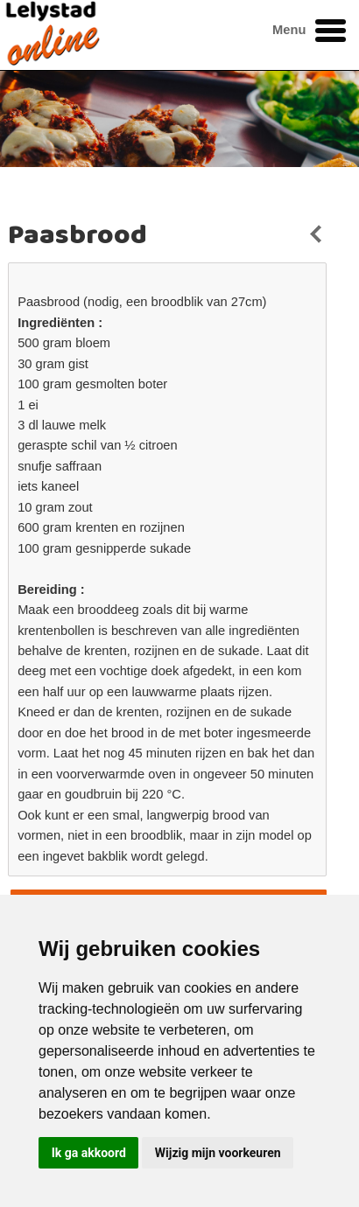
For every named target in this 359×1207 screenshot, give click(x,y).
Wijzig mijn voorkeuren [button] (218, 1153)
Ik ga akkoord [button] (89, 1153)
